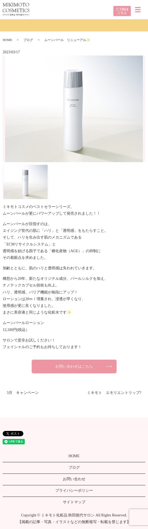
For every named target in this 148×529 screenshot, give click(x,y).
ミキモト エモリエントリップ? (114, 393)
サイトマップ (74, 502)
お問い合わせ (74, 479)
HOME (7, 40)
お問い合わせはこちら (74, 366)
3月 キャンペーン (23, 393)
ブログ (28, 40)
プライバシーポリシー (74, 491)
